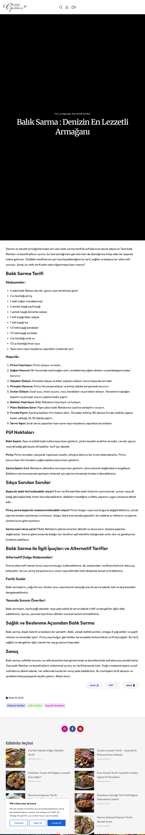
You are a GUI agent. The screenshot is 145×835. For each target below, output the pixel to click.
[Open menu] (25, 7)
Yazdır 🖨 (94, 685)
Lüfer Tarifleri (35, 705)
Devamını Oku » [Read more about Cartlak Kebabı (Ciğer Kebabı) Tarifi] (35, 759)
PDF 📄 (112, 685)
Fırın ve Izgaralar (63, 113)
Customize (18, 823)
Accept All (56, 823)
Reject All (38, 823)
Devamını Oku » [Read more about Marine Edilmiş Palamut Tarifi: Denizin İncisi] (104, 826)
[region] (37, 814)
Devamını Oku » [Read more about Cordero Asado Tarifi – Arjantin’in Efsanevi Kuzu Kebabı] (104, 759)
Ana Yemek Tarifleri (81, 113)
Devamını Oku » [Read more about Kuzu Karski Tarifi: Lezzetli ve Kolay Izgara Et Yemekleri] (104, 781)
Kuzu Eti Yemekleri (54, 705)
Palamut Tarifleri (16, 705)
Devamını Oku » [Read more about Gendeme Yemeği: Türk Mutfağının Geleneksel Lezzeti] (104, 803)
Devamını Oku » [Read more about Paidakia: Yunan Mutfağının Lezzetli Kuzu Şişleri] (35, 781)
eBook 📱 (130, 685)
